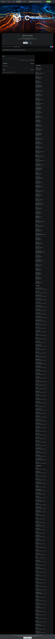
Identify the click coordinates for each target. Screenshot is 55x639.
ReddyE (37, 521)
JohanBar (40, 177)
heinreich (37, 302)
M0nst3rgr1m (38, 233)
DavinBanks (37, 539)
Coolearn (37, 574)
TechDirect (40, 199)
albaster (37, 478)
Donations (24, 1)
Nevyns (40, 212)
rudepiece (37, 163)
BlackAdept (37, 510)
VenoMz (37, 514)
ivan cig (37, 613)
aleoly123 (40, 282)
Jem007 (37, 451)
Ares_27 (37, 137)
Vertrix (36, 255)
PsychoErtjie (40, 164)
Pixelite (37, 578)
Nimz (39, 256)
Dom (36, 337)
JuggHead (37, 211)
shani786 (37, 309)
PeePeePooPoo (38, 362)
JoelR (36, 72)
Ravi (36, 291)
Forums (9, 1)
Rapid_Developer (38, 489)
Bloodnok (37, 401)
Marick (37, 150)
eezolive (37, 246)
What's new (3, 1)
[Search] (36, 1)
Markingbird (37, 359)
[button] (6, 2)
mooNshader (37, 85)
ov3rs (40, 173)
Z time (36, 546)
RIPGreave (40, 243)
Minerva (37, 159)
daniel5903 (37, 560)
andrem (37, 391)
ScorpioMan (37, 366)
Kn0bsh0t (37, 471)
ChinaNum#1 (37, 507)
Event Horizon (38, 482)
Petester (40, 147)
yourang (37, 412)
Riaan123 (40, 99)
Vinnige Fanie (41, 73)
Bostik (36, 437)
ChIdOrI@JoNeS (38, 168)
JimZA (36, 585)
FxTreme (40, 247)
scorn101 (40, 186)
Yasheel (40, 77)
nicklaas (37, 242)
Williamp (37, 229)
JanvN (36, 462)
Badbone (37, 610)
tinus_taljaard (37, 259)
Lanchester (37, 528)
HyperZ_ (37, 503)
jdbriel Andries (38, 624)
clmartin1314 (37, 298)
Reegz (36, 76)
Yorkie (36, 281)
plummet (37, 369)
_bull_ (36, 207)
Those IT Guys (38, 500)
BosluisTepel (37, 567)
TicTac (40, 112)
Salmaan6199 (41, 260)
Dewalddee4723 (38, 592)
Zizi (36, 387)
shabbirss (37, 220)
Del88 (36, 617)
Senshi (37, 398)
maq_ (36, 380)
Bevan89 (37, 98)
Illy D (39, 121)
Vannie (37, 571)
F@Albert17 (40, 103)
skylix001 (37, 455)
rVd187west (37, 631)
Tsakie (36, 394)
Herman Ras (40, 116)
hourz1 (37, 198)
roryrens (40, 182)
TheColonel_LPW (41, 160)
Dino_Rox (37, 330)
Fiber (36, 405)
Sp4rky (40, 134)
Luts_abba (37, 606)
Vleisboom (37, 423)
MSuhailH (37, 146)
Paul (36, 172)
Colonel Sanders (38, 458)
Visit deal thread (31, 60)
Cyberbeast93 (41, 225)
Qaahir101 (40, 208)
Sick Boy (37, 553)
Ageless (37, 348)
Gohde (36, 268)
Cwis (36, 475)
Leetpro (37, 373)
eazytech (37, 603)
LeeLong (37, 496)
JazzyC (37, 323)
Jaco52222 (37, 107)
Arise (36, 334)
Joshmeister (37, 419)
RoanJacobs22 (38, 133)
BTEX (36, 468)
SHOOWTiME (37, 535)
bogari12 (37, 542)
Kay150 (23, 60)
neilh (36, 89)
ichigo (36, 355)
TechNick (40, 86)
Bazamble (37, 115)
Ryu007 (37, 433)
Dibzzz (36, 430)
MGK (36, 224)
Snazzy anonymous (41, 234)
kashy (40, 269)
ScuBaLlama (37, 295)
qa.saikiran (37, 316)
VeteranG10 (40, 90)
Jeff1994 (37, 599)
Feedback (19, 1)
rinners (37, 444)
